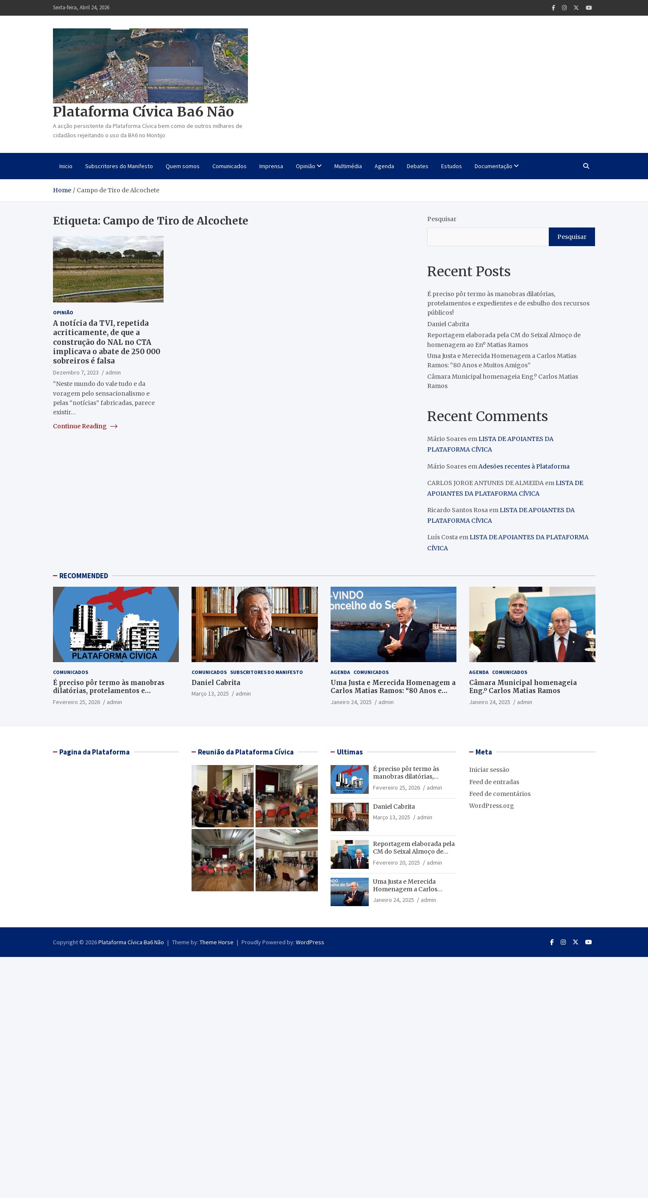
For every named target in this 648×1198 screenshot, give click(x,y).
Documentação (493, 166)
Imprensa (271, 166)
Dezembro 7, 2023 (76, 372)
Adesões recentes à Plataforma (524, 466)
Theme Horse (217, 942)
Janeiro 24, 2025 (351, 702)
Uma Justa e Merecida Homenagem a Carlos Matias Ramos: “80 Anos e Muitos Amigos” (393, 691)
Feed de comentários (500, 794)
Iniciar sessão (489, 770)
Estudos (451, 166)
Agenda (384, 166)
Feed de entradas (494, 782)
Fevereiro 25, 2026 (76, 702)
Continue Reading (85, 426)
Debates (417, 166)
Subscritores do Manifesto (119, 166)
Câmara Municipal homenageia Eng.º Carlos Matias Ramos (523, 687)
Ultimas (350, 752)
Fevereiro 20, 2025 (396, 862)
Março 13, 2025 (210, 693)
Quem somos (183, 166)
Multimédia (348, 166)
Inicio (65, 166)
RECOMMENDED (83, 575)
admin (113, 372)
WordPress (310, 942)
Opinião (305, 166)
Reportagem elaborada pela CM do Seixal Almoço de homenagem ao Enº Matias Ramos (414, 855)
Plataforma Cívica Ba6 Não (143, 111)
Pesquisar (441, 219)
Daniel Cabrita (448, 324)
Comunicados (229, 166)
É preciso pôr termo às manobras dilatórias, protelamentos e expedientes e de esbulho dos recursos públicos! (508, 303)
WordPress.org (491, 806)
